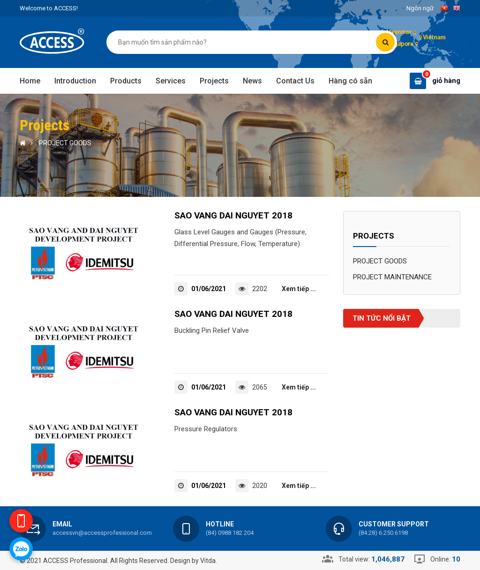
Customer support (394, 524)
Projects (214, 80)
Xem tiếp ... (299, 288)
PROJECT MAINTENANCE (392, 277)
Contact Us (295, 80)
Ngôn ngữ (420, 8)
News (252, 80)
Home (30, 80)
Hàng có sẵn (350, 80)
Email (62, 524)
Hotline (220, 524)
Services (171, 80)
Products (126, 80)
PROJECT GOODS (65, 143)
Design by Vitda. (193, 560)
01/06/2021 (208, 288)
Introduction (75, 80)
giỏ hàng (446, 80)
